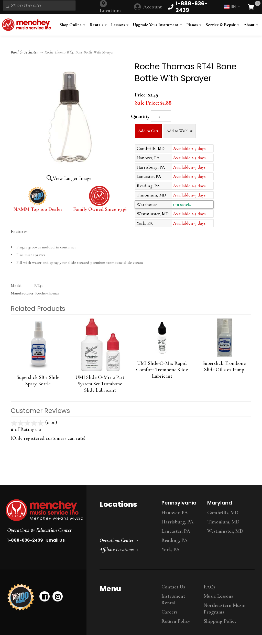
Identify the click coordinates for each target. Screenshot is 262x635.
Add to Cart (148, 130)
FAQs (209, 587)
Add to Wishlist (179, 130)
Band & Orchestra (24, 52)
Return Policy (175, 621)
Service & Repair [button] (222, 24)
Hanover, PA (174, 513)
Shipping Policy (220, 621)
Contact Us (173, 587)
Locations (110, 10)
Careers (169, 612)
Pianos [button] (193, 24)
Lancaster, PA (175, 531)
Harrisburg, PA (177, 522)
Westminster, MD (225, 531)
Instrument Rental (173, 599)
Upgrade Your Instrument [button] (157, 24)
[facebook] (44, 596)
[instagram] (57, 596)
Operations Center (117, 540)
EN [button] (232, 7)
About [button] (251, 24)
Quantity (140, 116)
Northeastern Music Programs (224, 608)
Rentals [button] (98, 24)
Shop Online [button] (72, 24)
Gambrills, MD (222, 513)
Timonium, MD (223, 522)
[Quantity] (161, 116)
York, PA (170, 549)
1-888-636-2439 (25, 540)
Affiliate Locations (117, 549)
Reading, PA (174, 540)
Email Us (55, 540)
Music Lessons (218, 596)
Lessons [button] (119, 24)
